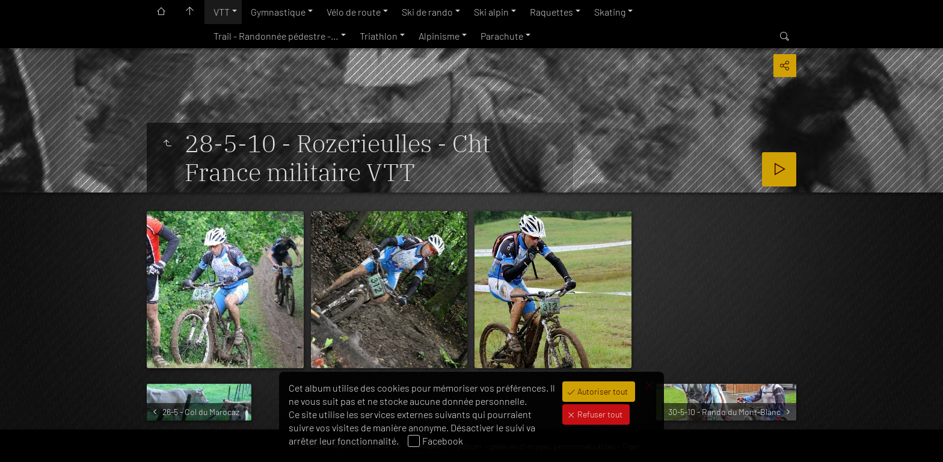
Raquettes (551, 11)
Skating (609, 11)
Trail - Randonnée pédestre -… (276, 36)
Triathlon (379, 36)
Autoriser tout (602, 391)
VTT (221, 11)
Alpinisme (439, 36)
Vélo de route (354, 11)
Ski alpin (491, 11)
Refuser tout (599, 414)
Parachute (502, 36)
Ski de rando (427, 11)
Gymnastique (278, 11)
